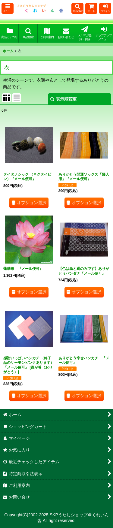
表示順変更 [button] (63, 99)
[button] (8, 8)
